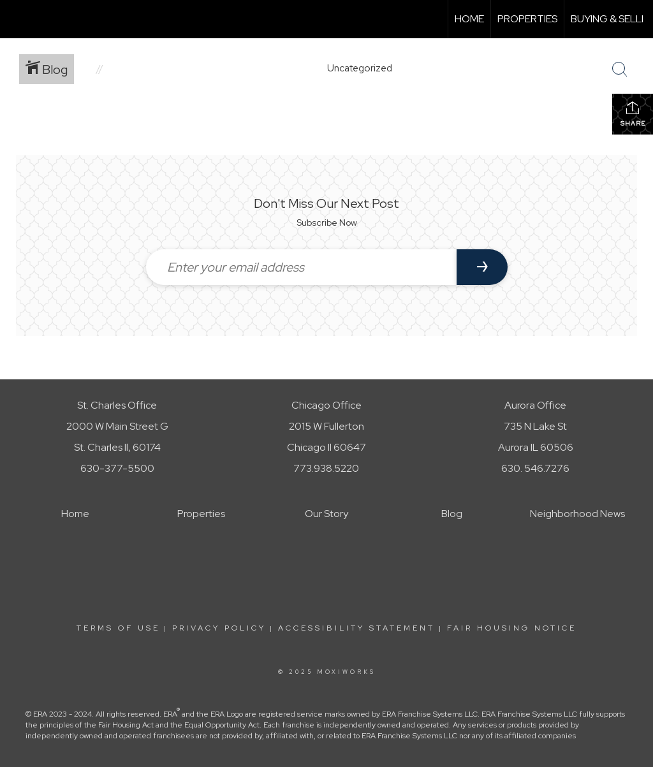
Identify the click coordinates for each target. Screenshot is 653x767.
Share (632, 114)
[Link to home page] (16, 19)
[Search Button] (620, 69)
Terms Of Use (118, 628)
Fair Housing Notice (511, 628)
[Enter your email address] (301, 267)
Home (469, 19)
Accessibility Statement (356, 628)
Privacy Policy (219, 628)
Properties (527, 19)
